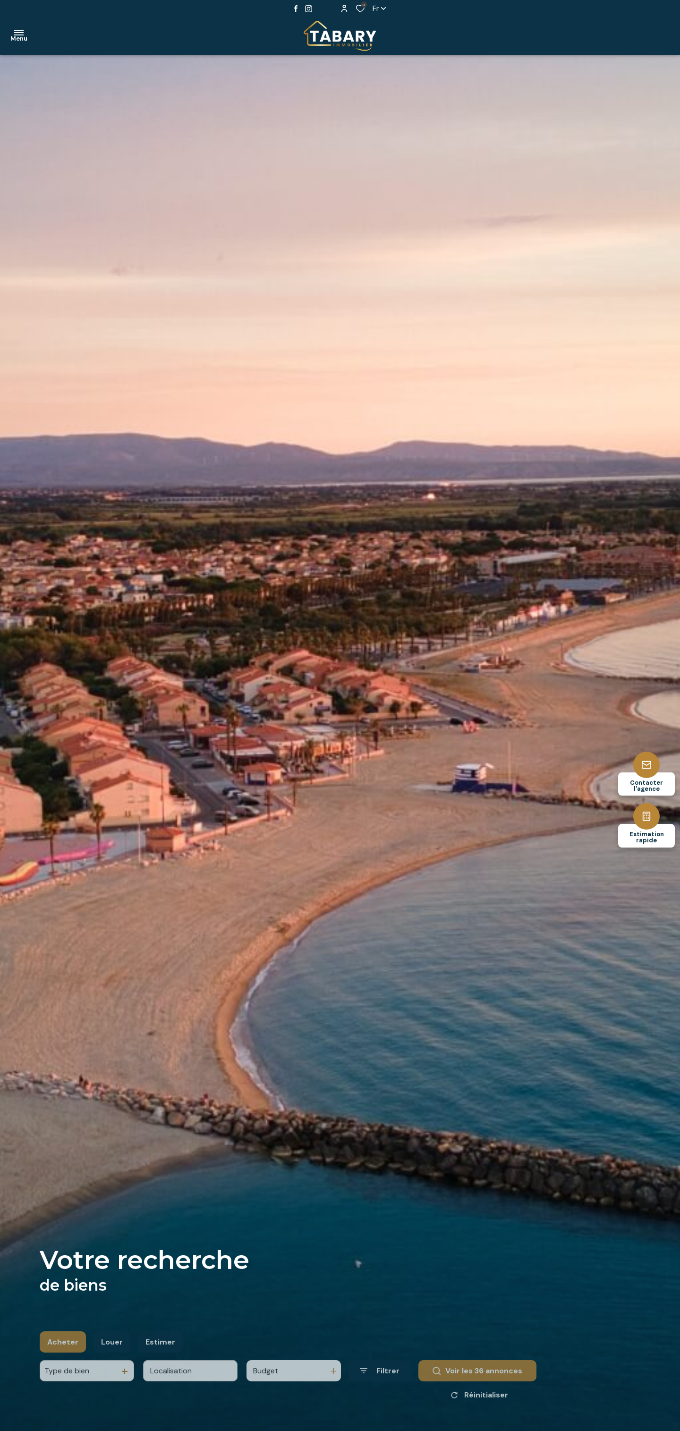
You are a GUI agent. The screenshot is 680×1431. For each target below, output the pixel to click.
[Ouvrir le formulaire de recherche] (379, 1387)
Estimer (160, 1358)
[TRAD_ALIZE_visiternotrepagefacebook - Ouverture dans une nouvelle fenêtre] (296, 8)
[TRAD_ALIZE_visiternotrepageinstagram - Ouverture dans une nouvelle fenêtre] (308, 8)
